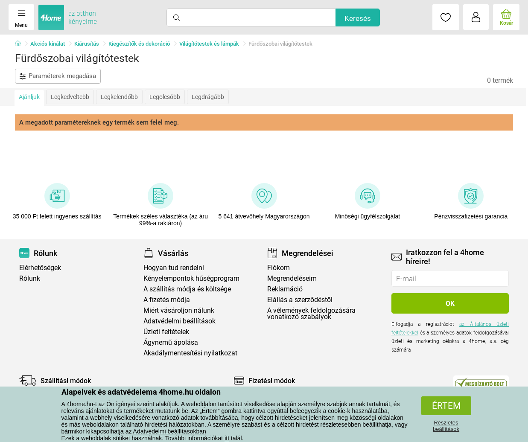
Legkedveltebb (70, 96)
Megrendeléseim (292, 278)
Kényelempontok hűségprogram (191, 278)
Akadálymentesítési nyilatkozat (190, 353)
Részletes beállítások (446, 425)
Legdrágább (208, 96)
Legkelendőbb (119, 96)
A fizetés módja (166, 300)
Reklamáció (285, 289)
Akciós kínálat (47, 44)
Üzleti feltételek (166, 332)
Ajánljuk (29, 96)
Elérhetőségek (40, 268)
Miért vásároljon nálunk (178, 310)
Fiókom (278, 268)
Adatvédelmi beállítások (179, 321)
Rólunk (29, 278)
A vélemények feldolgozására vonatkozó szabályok (311, 313)
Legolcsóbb (164, 96)
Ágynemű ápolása (170, 342)
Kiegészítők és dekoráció (139, 44)
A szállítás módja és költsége (187, 289)
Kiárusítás (86, 44)
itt (227, 438)
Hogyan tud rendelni (173, 268)
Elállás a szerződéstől (300, 300)
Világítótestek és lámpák (209, 44)
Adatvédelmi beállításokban (169, 431)
